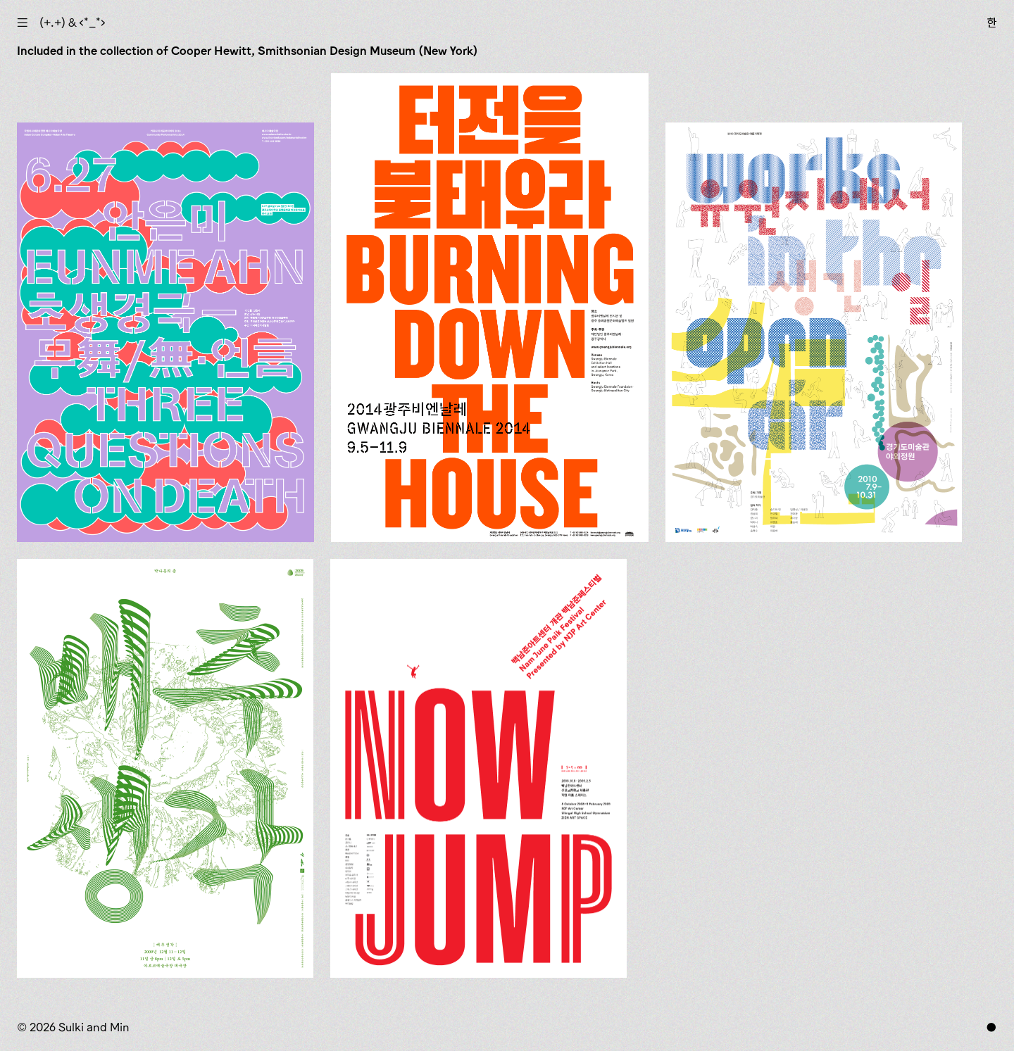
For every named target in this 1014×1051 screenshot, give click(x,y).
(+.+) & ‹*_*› (72, 22)
